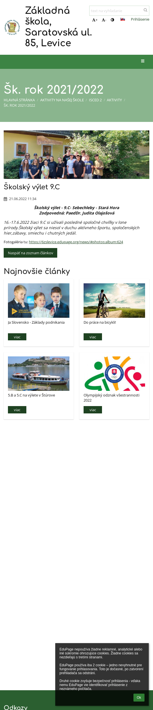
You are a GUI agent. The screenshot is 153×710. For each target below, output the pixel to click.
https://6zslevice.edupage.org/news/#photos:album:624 (76, 241)
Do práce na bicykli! (100, 322)
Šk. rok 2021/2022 (19, 105)
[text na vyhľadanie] (119, 11)
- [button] (104, 19)
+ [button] (94, 19)
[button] (122, 19)
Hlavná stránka (19, 99)
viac (17, 336)
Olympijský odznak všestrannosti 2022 (111, 397)
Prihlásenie (140, 19)
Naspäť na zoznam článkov (30, 252)
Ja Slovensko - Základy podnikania (36, 322)
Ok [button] (139, 698)
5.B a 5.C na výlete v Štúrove (31, 395)
